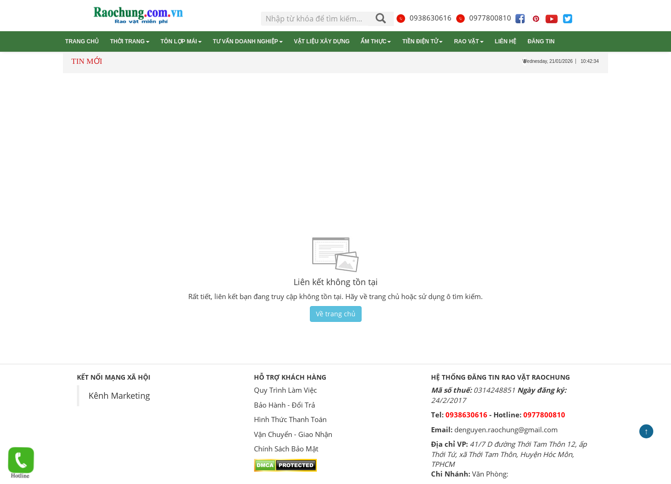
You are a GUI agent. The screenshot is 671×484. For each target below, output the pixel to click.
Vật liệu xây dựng (322, 41)
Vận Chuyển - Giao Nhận (293, 434)
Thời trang (129, 41)
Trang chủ (82, 41)
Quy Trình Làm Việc (285, 390)
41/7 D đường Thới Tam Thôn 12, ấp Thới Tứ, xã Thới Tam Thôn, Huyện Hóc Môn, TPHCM (509, 454)
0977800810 (483, 17)
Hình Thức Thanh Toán (290, 419)
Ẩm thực (376, 41)
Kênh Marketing (119, 395)
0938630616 (423, 17)
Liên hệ (505, 41)
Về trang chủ (336, 313)
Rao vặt (468, 41)
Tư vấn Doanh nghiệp (248, 41)
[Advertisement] (335, 145)
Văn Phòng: (490, 473)
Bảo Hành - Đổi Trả (284, 404)
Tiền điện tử (422, 41)
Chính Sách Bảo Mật (286, 448)
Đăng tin (541, 41)
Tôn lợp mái (181, 41)
